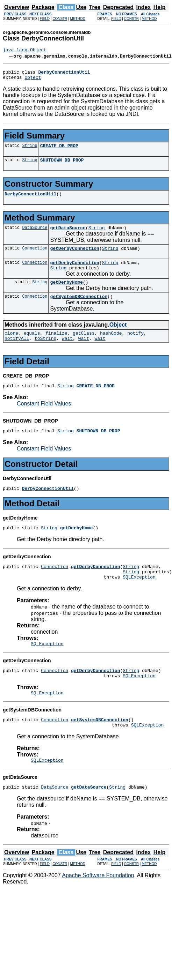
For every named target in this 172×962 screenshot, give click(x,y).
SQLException (139, 599)
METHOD (77, 19)
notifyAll (17, 353)
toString (45, 353)
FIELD (45, 19)
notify (135, 346)
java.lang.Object (24, 50)
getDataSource (67, 235)
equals (32, 346)
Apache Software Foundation (98, 906)
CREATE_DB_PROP (59, 150)
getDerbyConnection (74, 256)
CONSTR (59, 19)
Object (32, 80)
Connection (34, 256)
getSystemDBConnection (78, 309)
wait (67, 353)
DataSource (34, 235)
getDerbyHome (66, 293)
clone (11, 346)
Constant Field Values (44, 419)
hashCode (111, 346)
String (29, 149)
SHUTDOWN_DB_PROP (62, 165)
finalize (56, 346)
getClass (83, 346)
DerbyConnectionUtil (30, 200)
